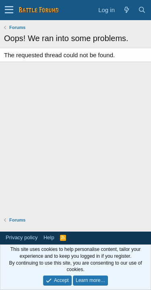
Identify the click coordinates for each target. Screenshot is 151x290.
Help (48, 237)
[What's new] (126, 9)
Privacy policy (21, 237)
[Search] (141, 9)
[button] (9, 10)
